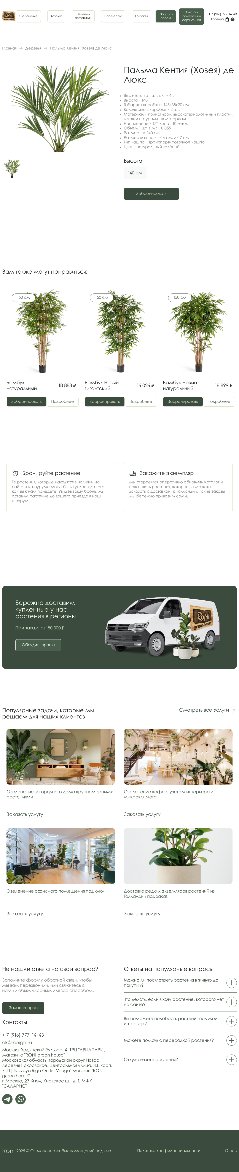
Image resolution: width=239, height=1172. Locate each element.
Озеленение (28, 16)
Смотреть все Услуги (204, 710)
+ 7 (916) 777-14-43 (223, 14)
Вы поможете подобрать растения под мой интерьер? (180, 1021)
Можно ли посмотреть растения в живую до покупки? (180, 983)
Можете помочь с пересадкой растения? (180, 1041)
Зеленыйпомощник (83, 16)
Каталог (56, 16)
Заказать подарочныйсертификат (191, 16)
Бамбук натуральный (21, 385)
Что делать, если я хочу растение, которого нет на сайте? (180, 1002)
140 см (135, 173)
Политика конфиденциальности (168, 1151)
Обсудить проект (166, 16)
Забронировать (152, 194)
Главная (9, 48)
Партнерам (113, 16)
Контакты (141, 16)
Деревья (33, 48)
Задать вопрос (23, 1008)
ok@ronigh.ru (17, 1042)
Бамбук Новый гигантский (102, 385)
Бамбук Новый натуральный (180, 385)
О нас (231, 1151)
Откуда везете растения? (180, 1060)
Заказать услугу (24, 814)
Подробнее (63, 402)
